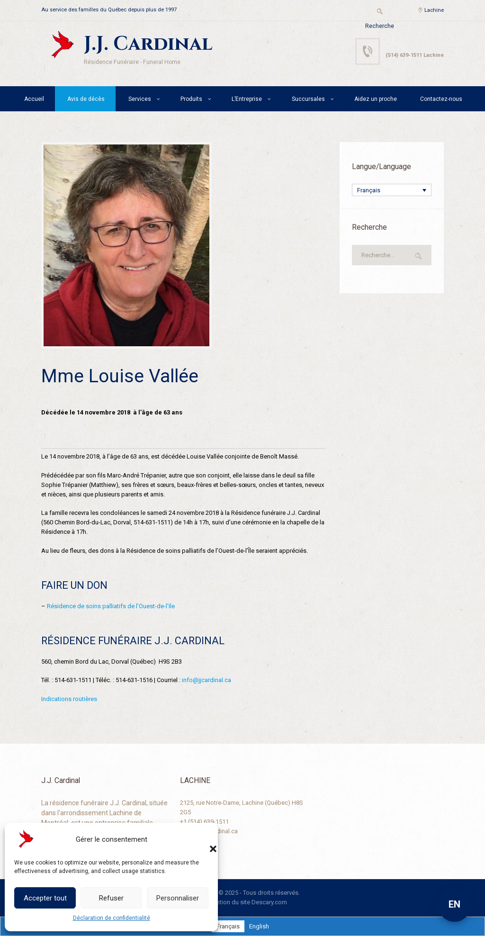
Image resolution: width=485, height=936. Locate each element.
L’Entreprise (247, 99)
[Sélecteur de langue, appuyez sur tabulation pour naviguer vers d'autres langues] (391, 190)
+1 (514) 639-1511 (204, 821)
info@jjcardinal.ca (206, 680)
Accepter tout (45, 898)
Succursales (308, 99)
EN (454, 904)
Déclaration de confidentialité (111, 918)
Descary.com (269, 902)
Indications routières (69, 698)
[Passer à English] (259, 926)
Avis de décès (86, 99)
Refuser (111, 898)
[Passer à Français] (228, 926)
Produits (191, 99)
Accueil (34, 99)
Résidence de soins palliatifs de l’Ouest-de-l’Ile (111, 606)
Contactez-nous (441, 99)
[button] (203, 839)
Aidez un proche (375, 99)
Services (139, 99)
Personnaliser (177, 898)
